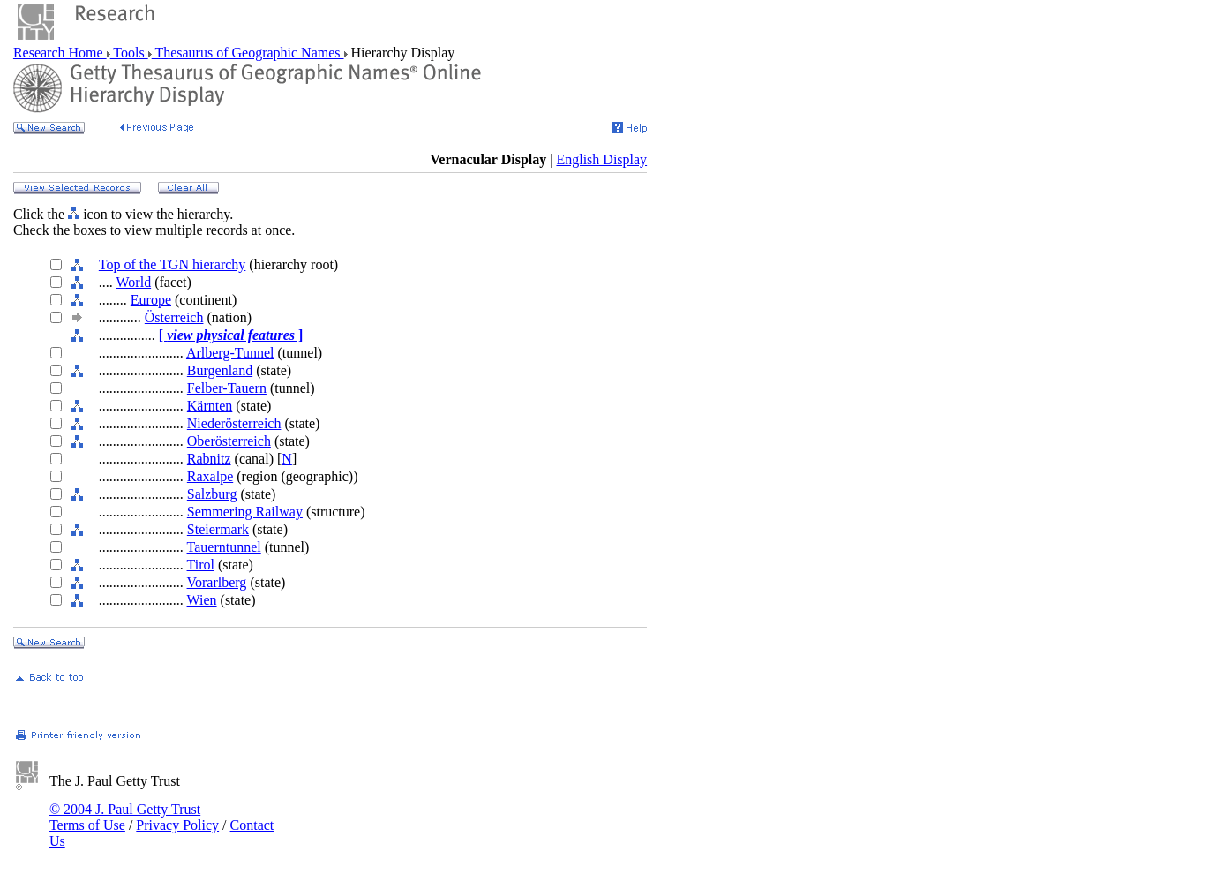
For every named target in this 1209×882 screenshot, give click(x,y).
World (134, 282)
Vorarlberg (217, 582)
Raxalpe (210, 476)
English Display (601, 159)
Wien (202, 599)
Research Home (60, 52)
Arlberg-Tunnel (230, 352)
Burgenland (219, 370)
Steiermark (218, 529)
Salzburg (212, 493)
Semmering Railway (245, 511)
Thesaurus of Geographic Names (248, 52)
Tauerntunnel (224, 546)
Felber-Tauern (227, 388)
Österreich (174, 317)
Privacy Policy (177, 825)
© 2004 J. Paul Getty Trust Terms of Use (124, 817)
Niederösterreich (234, 423)
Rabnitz (209, 458)
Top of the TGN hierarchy (172, 264)
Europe (151, 299)
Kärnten (210, 405)
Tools (129, 52)
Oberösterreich (229, 441)
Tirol (200, 564)
